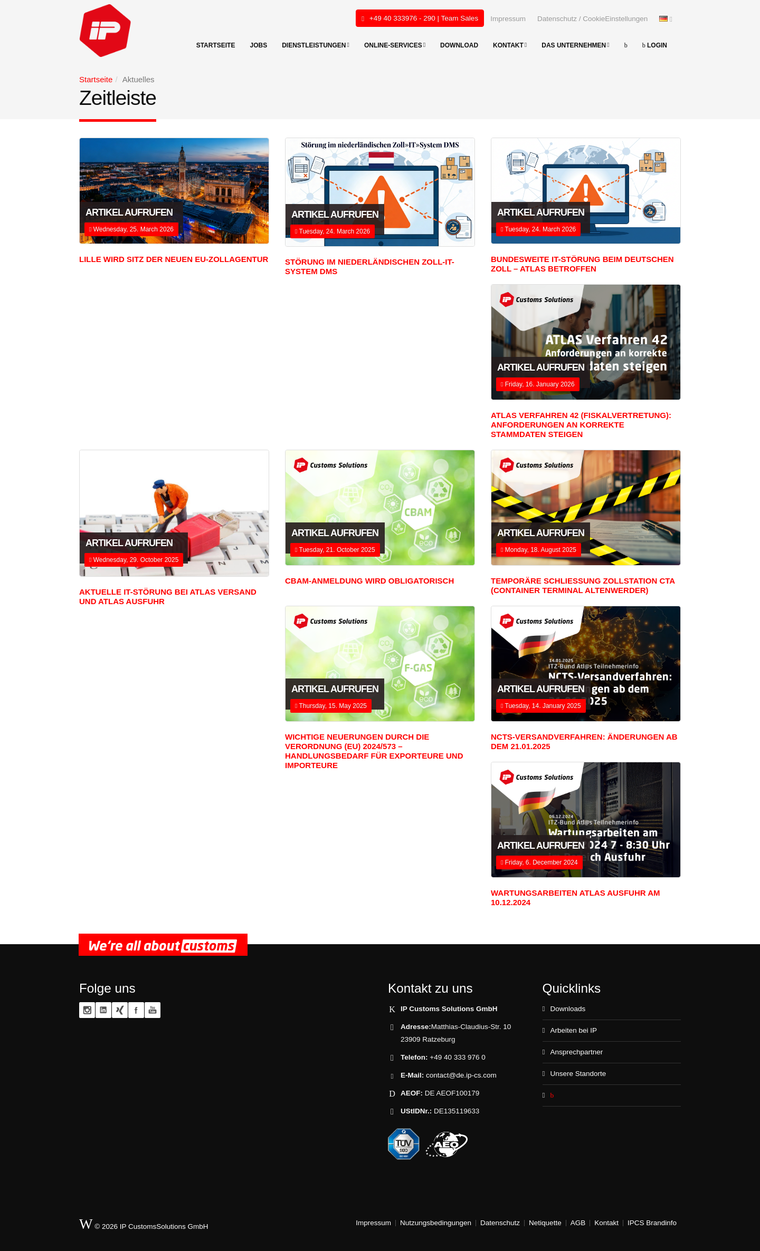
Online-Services (394, 45)
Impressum (508, 19)
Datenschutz (500, 1223)
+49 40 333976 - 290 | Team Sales (420, 18)
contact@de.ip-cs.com (461, 1075)
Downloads (567, 1009)
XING (120, 1010)
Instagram (87, 1010)
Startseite (215, 45)
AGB (578, 1223)
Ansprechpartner (576, 1052)
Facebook (136, 1010)
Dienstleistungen (315, 45)
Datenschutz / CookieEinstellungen (592, 19)
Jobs (258, 45)
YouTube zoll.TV (152, 1010)
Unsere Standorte (578, 1074)
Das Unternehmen (575, 45)
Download (459, 45)
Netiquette (545, 1223)
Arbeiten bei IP (573, 1030)
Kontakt (510, 45)
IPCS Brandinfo (652, 1223)
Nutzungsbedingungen (435, 1223)
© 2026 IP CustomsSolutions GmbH (143, 1224)
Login (654, 45)
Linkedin (103, 1010)
